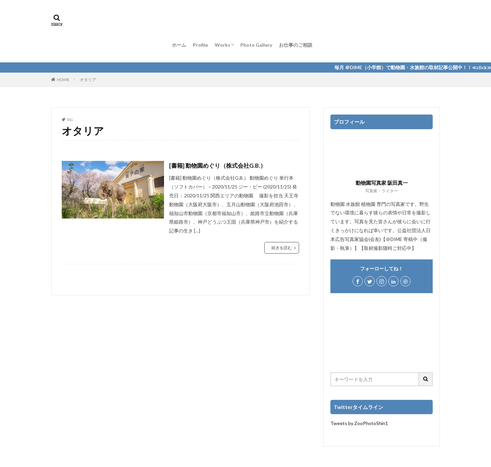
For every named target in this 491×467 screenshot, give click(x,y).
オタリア (88, 79)
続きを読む (281, 247)
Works (222, 45)
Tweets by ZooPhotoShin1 (359, 423)
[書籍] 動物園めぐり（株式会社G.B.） (220, 165)
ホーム (179, 45)
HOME (63, 79)
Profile (200, 45)
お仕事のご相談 (295, 45)
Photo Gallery (256, 45)
